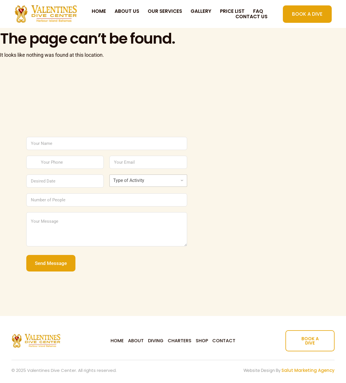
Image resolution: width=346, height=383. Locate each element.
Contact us (251, 16)
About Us (127, 11)
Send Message (51, 263)
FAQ (258, 11)
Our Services (165, 11)
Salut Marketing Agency (308, 370)
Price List (232, 11)
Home (99, 11)
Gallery (201, 11)
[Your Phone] (65, 162)
